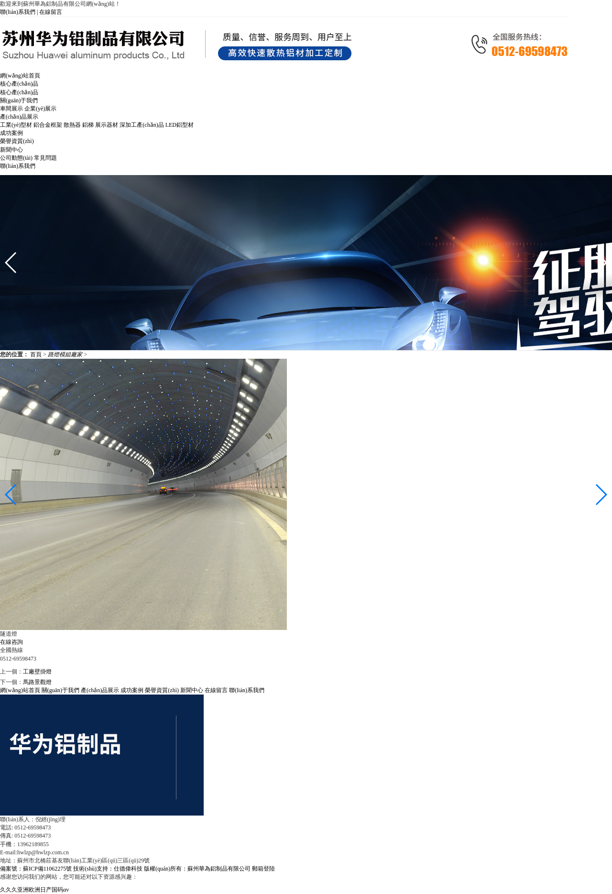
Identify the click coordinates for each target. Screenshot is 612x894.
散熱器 (72, 124)
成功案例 (131, 690)
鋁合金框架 (47, 124)
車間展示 (11, 108)
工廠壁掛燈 (37, 671)
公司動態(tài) (16, 158)
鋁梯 (88, 124)
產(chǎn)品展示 (100, 690)
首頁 (36, 354)
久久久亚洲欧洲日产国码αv (34, 889)
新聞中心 (191, 690)
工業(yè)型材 (16, 124)
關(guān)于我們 (60, 690)
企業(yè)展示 (40, 108)
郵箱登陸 (263, 868)
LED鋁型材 (179, 124)
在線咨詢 (11, 642)
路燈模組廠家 (66, 354)
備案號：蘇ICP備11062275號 (36, 868)
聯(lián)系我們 (246, 690)
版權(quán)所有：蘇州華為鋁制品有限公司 (198, 868)
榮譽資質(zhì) (162, 690)
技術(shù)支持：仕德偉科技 (107, 868)
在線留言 (50, 12)
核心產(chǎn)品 (19, 92)
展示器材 (106, 124)
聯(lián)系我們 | (19, 12)
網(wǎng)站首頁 (20, 690)
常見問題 (45, 158)
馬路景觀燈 (37, 682)
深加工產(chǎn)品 (142, 124)
